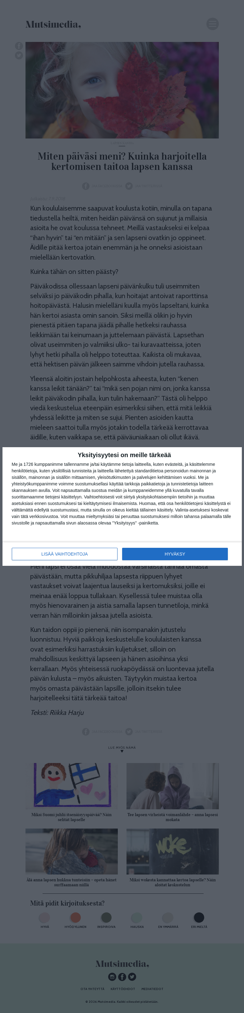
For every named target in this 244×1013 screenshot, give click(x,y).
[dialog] (122, 506)
